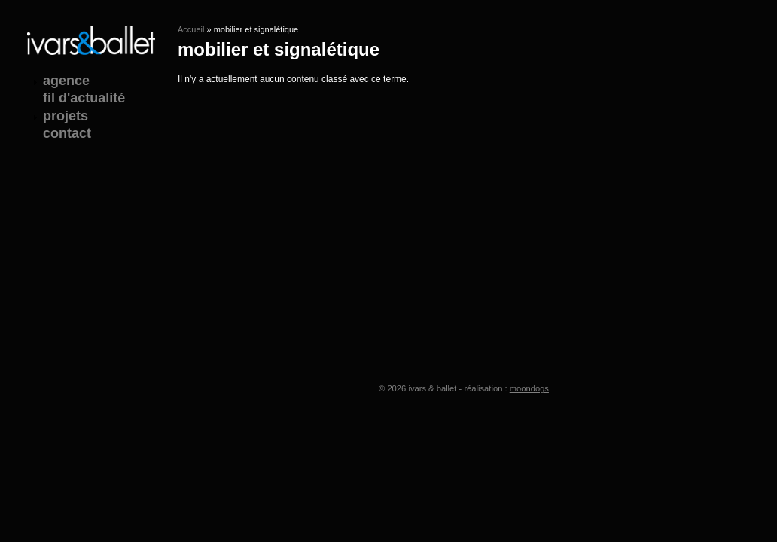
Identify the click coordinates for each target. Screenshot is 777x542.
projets (65, 116)
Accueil (191, 29)
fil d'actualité (84, 98)
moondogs (529, 388)
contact (67, 133)
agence (66, 80)
